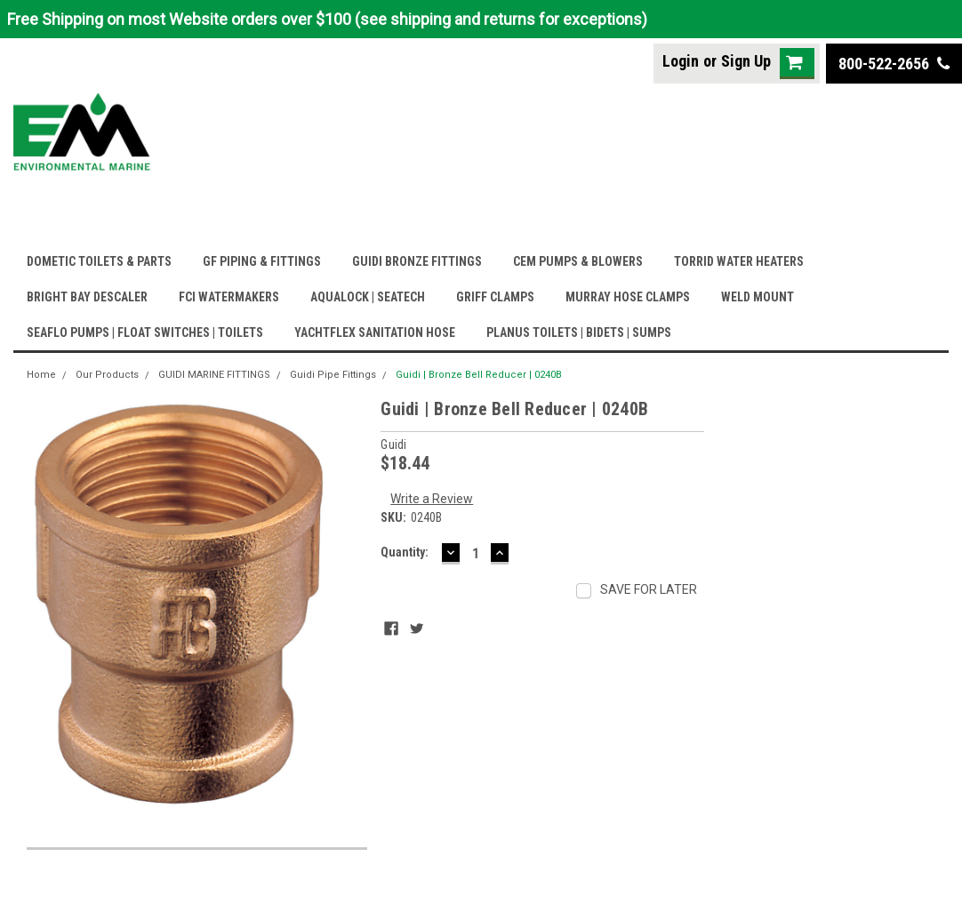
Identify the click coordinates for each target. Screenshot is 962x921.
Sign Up (746, 61)
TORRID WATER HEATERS (739, 261)
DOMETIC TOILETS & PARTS (99, 261)
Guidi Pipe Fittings (333, 374)
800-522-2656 (894, 63)
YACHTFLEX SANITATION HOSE (374, 332)
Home (41, 374)
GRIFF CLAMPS (495, 297)
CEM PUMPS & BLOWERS (578, 261)
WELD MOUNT (757, 297)
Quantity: (405, 552)
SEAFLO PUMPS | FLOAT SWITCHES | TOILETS (145, 332)
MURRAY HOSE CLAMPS (627, 297)
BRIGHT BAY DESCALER (87, 297)
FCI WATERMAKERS (229, 297)
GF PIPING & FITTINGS (262, 261)
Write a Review (431, 499)
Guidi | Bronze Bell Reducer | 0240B (479, 374)
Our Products (107, 374)
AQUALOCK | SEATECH (367, 297)
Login (680, 61)
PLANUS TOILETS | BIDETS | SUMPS (578, 332)
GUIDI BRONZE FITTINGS (417, 261)
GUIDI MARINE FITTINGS (214, 374)
